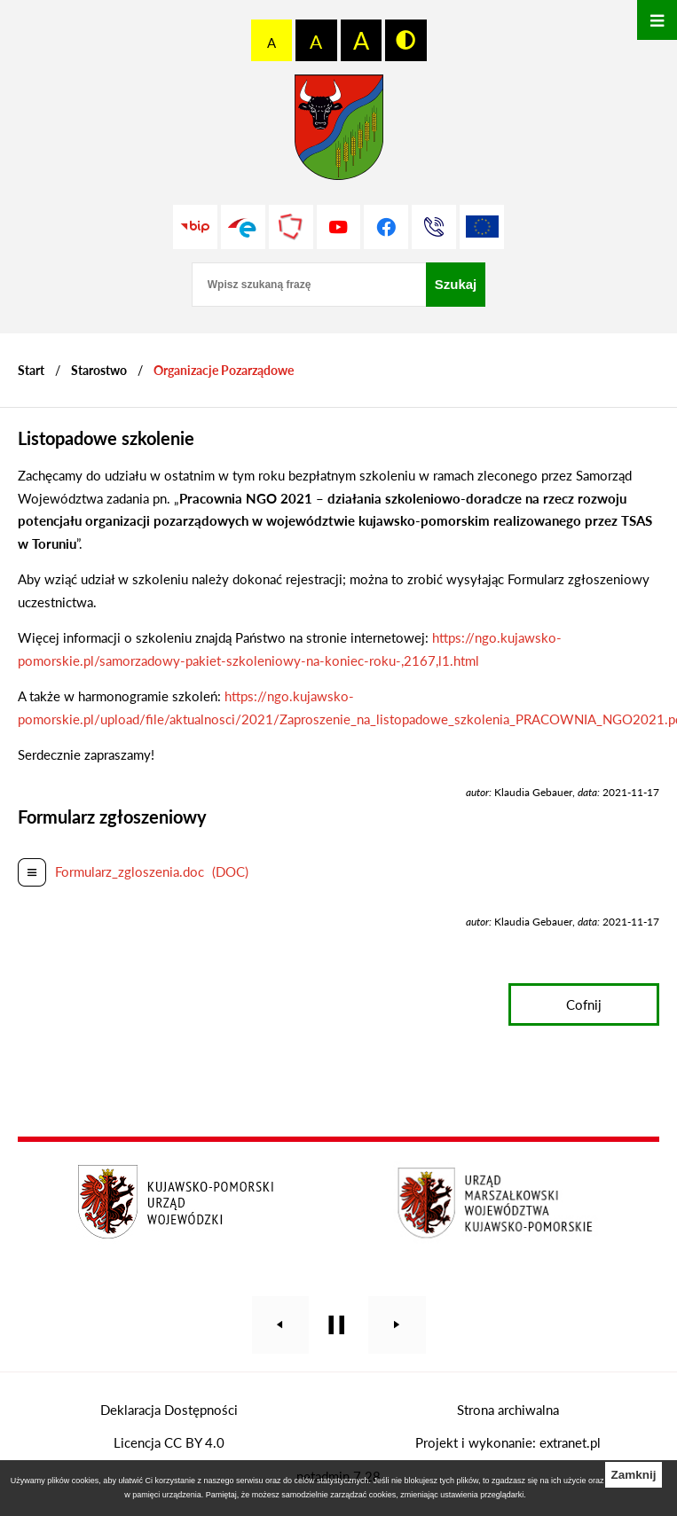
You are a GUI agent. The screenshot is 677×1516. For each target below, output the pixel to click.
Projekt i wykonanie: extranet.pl (508, 1442)
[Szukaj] (456, 284)
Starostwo (99, 370)
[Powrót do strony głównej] (31, 370)
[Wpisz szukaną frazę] (309, 284)
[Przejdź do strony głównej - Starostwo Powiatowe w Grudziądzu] (339, 131)
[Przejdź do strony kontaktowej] (434, 227)
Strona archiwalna (508, 1410)
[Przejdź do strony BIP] (195, 227)
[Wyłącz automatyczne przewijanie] (337, 1325)
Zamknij (633, 1474)
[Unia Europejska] (482, 227)
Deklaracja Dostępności (169, 1410)
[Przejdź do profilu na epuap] (243, 227)
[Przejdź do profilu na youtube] (339, 227)
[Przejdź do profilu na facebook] (386, 227)
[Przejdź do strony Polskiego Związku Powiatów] (291, 227)
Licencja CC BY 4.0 (169, 1442)
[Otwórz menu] (657, 20)
